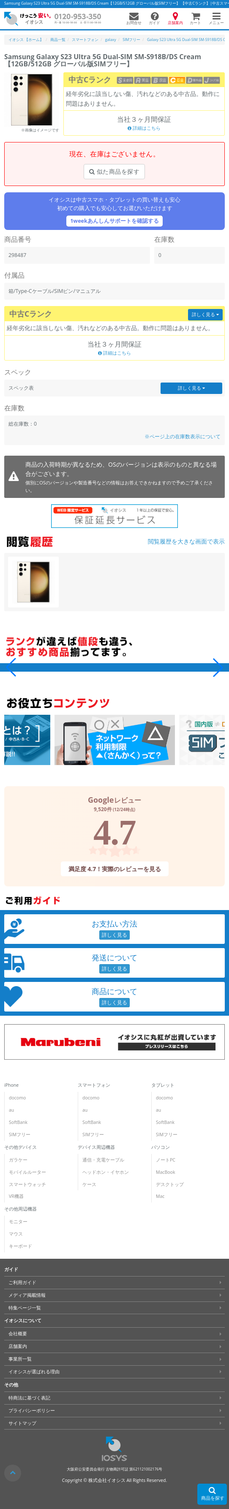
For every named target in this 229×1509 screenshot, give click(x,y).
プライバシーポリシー (31, 1410)
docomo (17, 1098)
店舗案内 (17, 1346)
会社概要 (17, 1334)
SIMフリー (19, 1134)
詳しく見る (205, 314)
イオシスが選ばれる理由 (34, 1372)
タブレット (162, 1085)
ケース (89, 1184)
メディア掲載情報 (27, 1295)
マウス (16, 1234)
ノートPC (165, 1160)
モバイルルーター (27, 1172)
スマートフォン (94, 1085)
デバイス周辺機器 (96, 1147)
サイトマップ (22, 1423)
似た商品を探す (114, 171)
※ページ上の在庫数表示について (182, 436)
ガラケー (18, 1160)
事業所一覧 (20, 1359)
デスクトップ (170, 1184)
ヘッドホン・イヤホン (105, 1172)
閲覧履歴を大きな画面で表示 (186, 541)
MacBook (165, 1172)
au (11, 1110)
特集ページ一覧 (24, 1308)
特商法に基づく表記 (29, 1398)
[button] (218, 667)
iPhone (11, 1085)
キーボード (20, 1246)
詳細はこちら (144, 128)
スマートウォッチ (27, 1184)
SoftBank (18, 1122)
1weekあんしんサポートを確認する (114, 220)
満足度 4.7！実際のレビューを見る (114, 869)
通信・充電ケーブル (103, 1160)
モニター (18, 1222)
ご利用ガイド (22, 1282)
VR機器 (16, 1196)
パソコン (160, 1147)
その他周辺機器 (20, 1209)
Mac (160, 1196)
